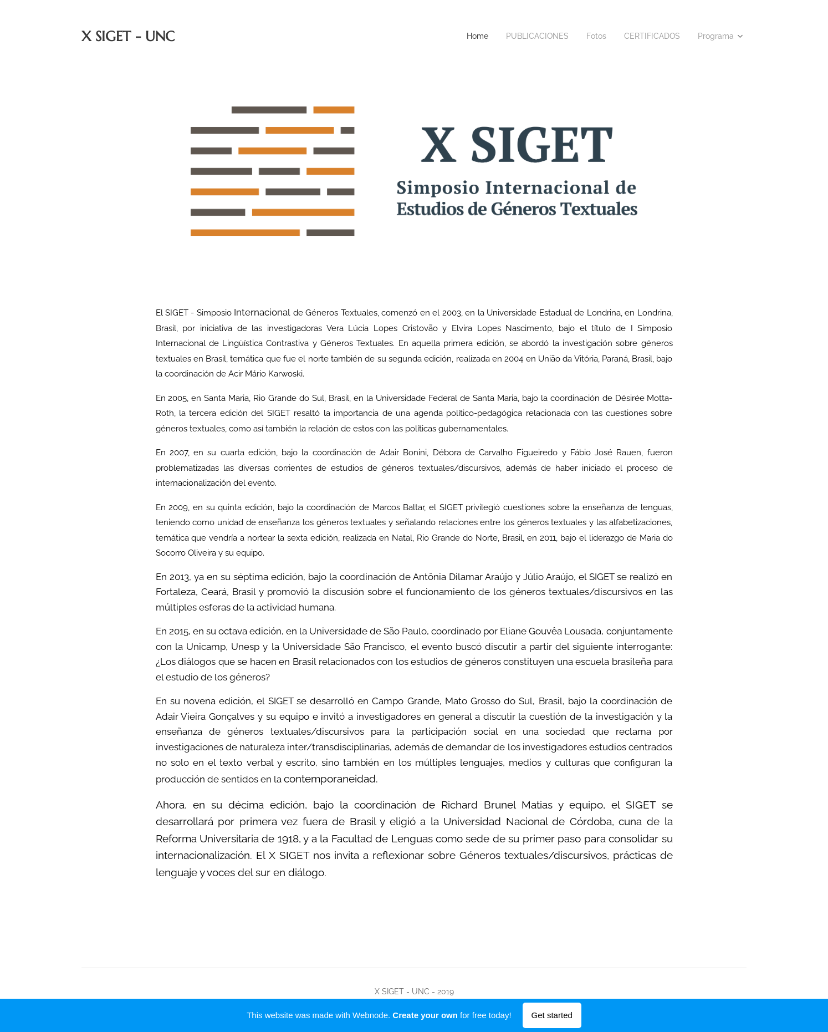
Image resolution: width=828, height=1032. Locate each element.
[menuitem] (465, 36)
